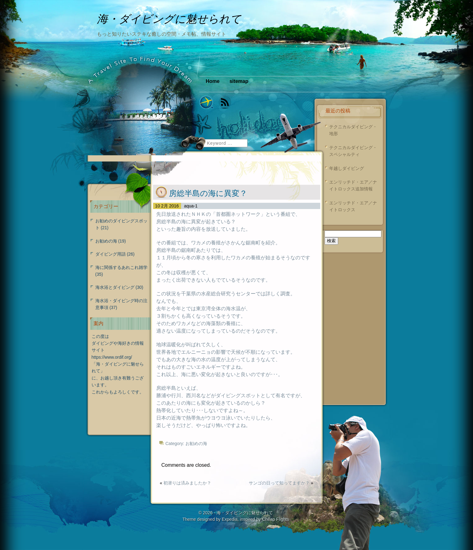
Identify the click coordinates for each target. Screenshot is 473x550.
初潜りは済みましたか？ (187, 482)
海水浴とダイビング (114, 287)
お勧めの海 (196, 443)
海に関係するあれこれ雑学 (121, 267)
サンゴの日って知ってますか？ (279, 482)
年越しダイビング (346, 168)
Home (213, 81)
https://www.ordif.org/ (112, 357)
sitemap (239, 81)
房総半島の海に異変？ (208, 193)
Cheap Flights (275, 519)
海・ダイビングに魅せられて (244, 512)
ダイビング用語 (110, 254)
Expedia (230, 519)
